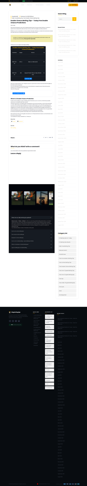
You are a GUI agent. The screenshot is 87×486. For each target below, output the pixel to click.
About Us (35, 336)
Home (22, 4)
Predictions (29, 4)
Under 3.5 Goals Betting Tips (37, 318)
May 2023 (60, 196)
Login (69, 1)
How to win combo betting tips (18, 230)
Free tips (61, 278)
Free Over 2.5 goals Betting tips (66, 274)
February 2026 (61, 76)
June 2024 (60, 149)
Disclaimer (36, 345)
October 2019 (61, 218)
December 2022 (62, 214)
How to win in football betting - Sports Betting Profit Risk (22, 240)
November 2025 (62, 87)
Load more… (28, 78)
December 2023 (62, 171)
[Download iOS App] (19, 321)
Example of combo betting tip (17, 237)
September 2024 (62, 138)
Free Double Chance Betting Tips (31, 18)
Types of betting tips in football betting (19, 247)
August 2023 (61, 185)
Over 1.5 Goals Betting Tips (36, 324)
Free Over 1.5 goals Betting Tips (66, 270)
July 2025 (60, 102)
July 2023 (60, 189)
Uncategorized (62, 295)
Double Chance (17, 197)
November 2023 (62, 174)
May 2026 (60, 65)
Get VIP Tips (73, 4)
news (60, 291)
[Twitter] (16, 321)
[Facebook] (10, 321)
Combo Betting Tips (38, 315)
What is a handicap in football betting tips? (20, 244)
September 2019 (62, 221)
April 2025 (60, 113)
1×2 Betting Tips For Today (65, 238)
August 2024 (61, 142)
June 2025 (60, 105)
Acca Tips (29, 197)
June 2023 (60, 192)
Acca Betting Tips (37, 327)
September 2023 (62, 181)
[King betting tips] (14, 5)
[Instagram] (13, 321)
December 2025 (62, 84)
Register (76, 1)
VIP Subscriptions (40, 4)
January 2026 (61, 80)
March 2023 (61, 203)
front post (61, 286)
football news (62, 254)
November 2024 (62, 131)
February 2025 (61, 120)
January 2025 (61, 123)
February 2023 (61, 207)
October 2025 (61, 91)
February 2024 (61, 163)
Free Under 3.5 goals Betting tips (67, 282)
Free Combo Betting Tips (65, 262)
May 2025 (60, 109)
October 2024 (61, 134)
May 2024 (60, 152)
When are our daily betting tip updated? (21, 217)
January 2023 (61, 210)
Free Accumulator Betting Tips (66, 258)
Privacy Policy (36, 340)
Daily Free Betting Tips (17, 18)
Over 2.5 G (42, 197)
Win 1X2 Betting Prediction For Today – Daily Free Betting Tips (67, 319)
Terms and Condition (36, 342)
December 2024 (62, 127)
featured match (63, 250)
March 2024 (61, 160)
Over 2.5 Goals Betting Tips (37, 321)
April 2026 (60, 69)
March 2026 (61, 73)
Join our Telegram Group (18, 93)
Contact (48, 4)
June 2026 (60, 62)
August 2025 (61, 98)
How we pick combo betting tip (18, 234)
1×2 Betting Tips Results (64, 242)
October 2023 (61, 178)
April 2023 (60, 199)
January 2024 (61, 167)
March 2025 (61, 116)
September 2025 (62, 94)
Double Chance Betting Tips (37, 330)
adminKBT (15, 16)
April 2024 (60, 156)
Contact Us (36, 338)
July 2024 (60, 145)
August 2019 (61, 225)
